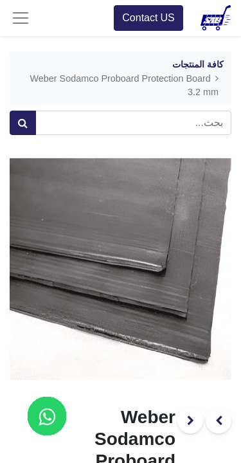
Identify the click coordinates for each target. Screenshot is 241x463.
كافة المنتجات (198, 64)
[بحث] (23, 123)
